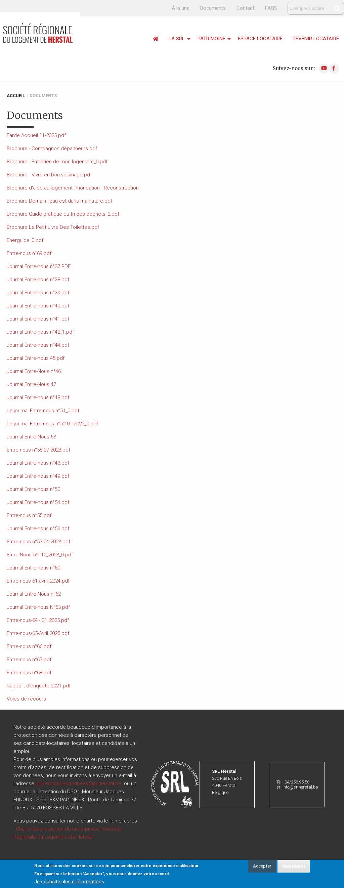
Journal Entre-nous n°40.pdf (38, 306)
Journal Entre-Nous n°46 (34, 371)
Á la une (180, 8)
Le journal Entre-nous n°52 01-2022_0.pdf (52, 424)
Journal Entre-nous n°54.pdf (38, 502)
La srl (177, 39)
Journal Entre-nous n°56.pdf (38, 528)
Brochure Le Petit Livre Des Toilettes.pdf (53, 227)
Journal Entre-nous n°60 (33, 568)
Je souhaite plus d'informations (69, 882)
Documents (213, 8)
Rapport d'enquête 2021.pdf (39, 686)
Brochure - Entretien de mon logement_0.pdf (57, 162)
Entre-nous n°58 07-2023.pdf (38, 450)
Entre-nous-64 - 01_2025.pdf (38, 620)
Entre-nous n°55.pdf (29, 515)
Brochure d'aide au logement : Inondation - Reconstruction (73, 188)
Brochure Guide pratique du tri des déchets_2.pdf (63, 214)
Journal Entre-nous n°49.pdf (38, 476)
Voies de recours (26, 699)
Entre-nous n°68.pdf (29, 673)
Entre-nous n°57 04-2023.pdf (38, 542)
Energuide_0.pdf (25, 240)
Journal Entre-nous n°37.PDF (39, 266)
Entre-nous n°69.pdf (29, 253)
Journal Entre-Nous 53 (31, 437)
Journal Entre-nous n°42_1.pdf (40, 332)
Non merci (293, 866)
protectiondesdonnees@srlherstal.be (78, 783)
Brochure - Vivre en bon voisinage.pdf (49, 175)
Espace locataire (260, 39)
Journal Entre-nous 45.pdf (35, 358)
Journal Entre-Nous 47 (31, 384)
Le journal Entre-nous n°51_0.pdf (43, 411)
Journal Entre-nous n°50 (33, 489)
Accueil (16, 95)
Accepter (262, 866)
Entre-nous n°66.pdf (29, 646)
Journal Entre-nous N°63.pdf (38, 607)
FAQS (271, 8)
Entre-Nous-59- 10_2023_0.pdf (40, 555)
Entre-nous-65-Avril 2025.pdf (38, 633)
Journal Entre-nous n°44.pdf (38, 345)
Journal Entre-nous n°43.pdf (38, 463)
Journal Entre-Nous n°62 (34, 594)
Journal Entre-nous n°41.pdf (38, 319)
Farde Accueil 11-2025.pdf (36, 135)
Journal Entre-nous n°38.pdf (38, 280)
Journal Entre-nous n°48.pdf (38, 397)
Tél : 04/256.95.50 (292, 782)
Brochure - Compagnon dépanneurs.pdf (52, 148)
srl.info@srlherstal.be (297, 787)
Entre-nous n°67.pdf (29, 660)
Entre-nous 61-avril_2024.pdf (38, 581)
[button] (175, 784)
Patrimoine (211, 39)
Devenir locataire (316, 39)
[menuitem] (156, 39)
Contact (245, 8)
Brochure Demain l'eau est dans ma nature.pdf (59, 201)
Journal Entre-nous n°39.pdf (38, 293)
